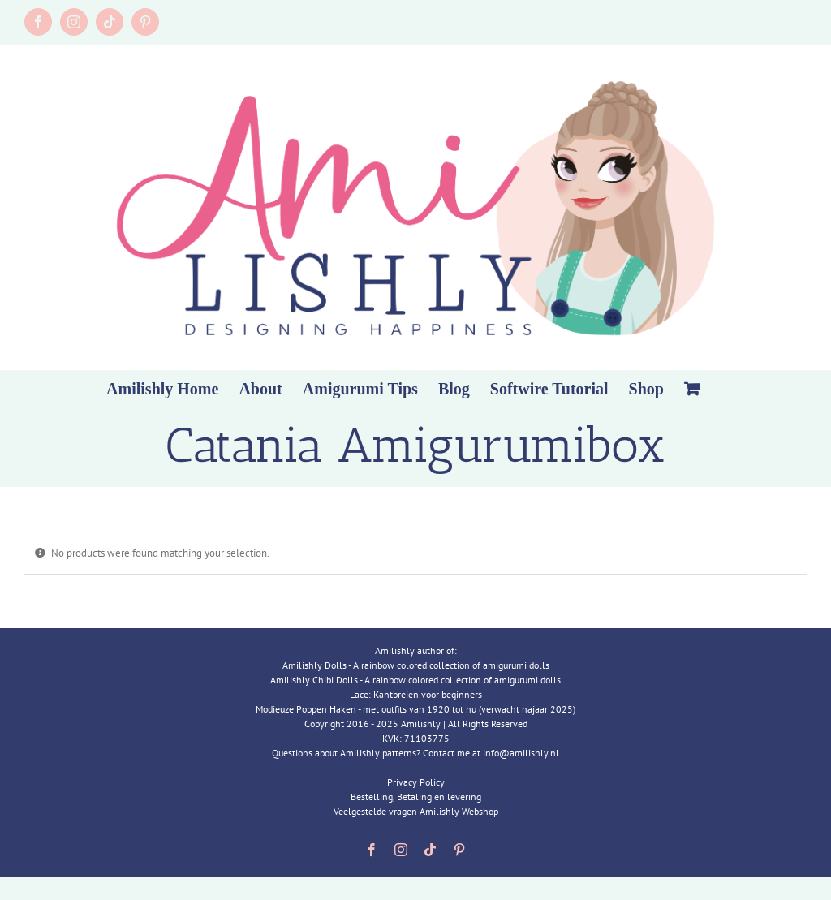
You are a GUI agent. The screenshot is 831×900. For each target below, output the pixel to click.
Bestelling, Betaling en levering (416, 796)
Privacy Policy (416, 782)
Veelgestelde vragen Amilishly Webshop (416, 811)
